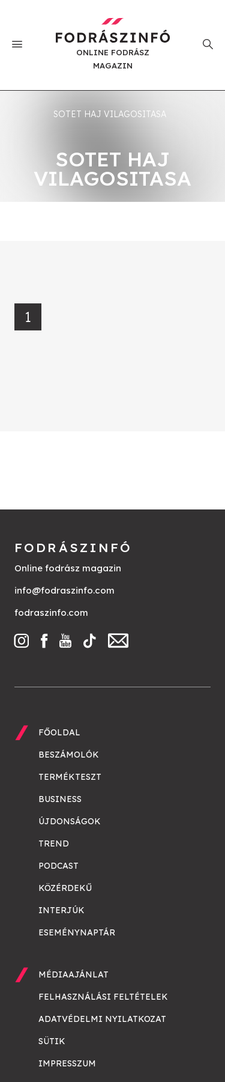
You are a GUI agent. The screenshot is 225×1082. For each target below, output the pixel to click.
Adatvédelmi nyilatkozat (102, 1019)
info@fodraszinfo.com (64, 590)
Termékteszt (69, 776)
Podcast (58, 865)
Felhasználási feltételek (103, 996)
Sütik (51, 1041)
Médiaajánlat (73, 974)
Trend (53, 843)
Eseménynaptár (76, 932)
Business (60, 799)
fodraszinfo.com (51, 612)
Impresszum (67, 1063)
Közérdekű (65, 888)
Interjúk (61, 910)
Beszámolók (68, 754)
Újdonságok (69, 821)
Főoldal (59, 732)
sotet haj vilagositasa (109, 114)
